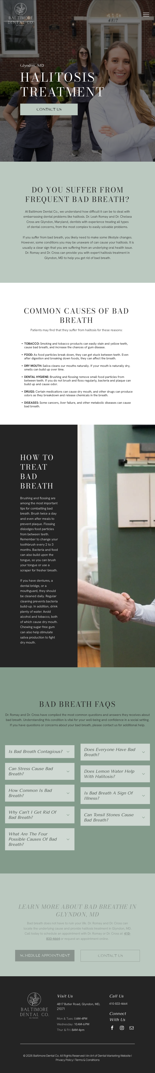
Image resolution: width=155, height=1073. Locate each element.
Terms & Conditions (87, 1060)
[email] (132, 1028)
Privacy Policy (64, 1060)
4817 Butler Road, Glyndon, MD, (78, 1004)
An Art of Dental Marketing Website (108, 1055)
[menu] (146, 14)
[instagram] (122, 1028)
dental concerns (42, 227)
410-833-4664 (118, 1004)
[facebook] (112, 1028)
